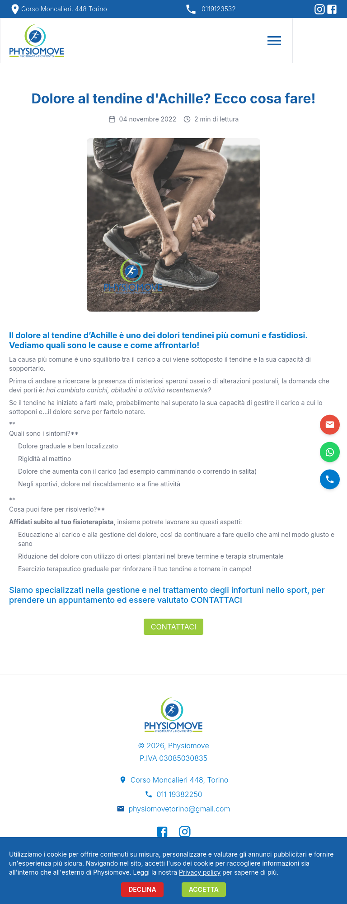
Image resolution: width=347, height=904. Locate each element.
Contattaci (173, 626)
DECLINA (142, 889)
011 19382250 (179, 794)
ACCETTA (204, 889)
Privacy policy (199, 872)
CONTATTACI (215, 600)
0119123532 (219, 9)
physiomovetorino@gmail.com (179, 808)
